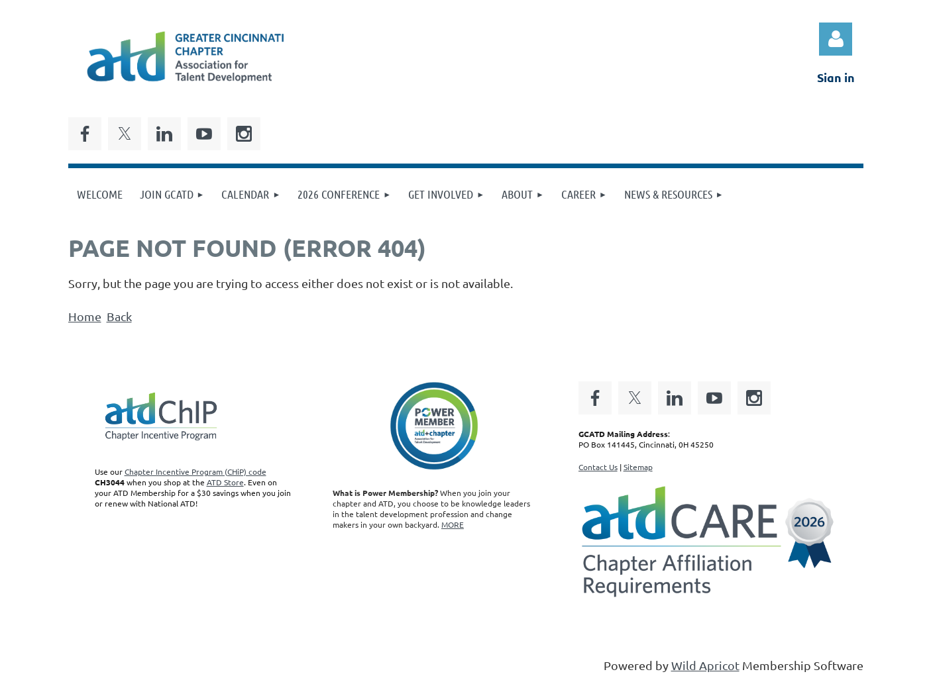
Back (119, 316)
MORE (452, 524)
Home (84, 316)
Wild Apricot (705, 665)
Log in (835, 39)
